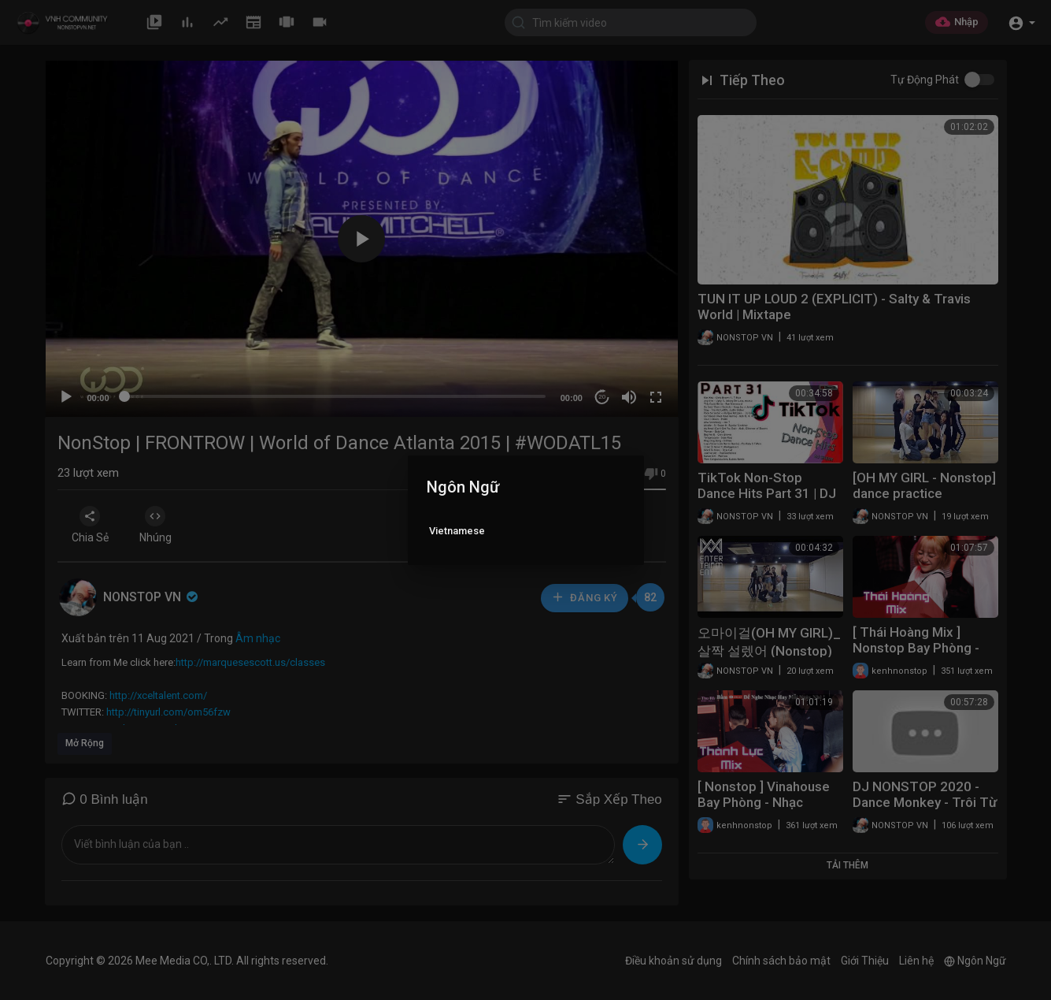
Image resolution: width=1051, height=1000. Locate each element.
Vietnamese (457, 531)
